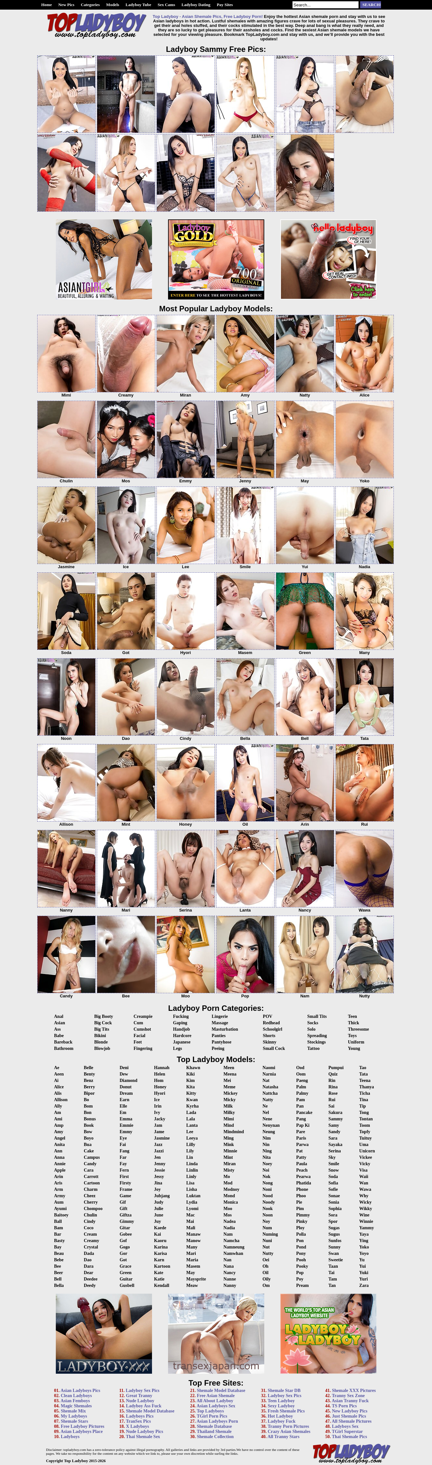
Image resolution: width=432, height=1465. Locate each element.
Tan (332, 1285)
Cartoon (92, 1183)
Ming (229, 1138)
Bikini (100, 1035)
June (158, 1215)
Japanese (181, 1042)
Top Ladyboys (210, 1411)
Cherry (91, 1202)
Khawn (193, 1067)
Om (266, 1285)
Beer (58, 1272)
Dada (89, 1253)
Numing (270, 1234)
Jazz (158, 1144)
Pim (300, 1208)
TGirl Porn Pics (212, 1416)
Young (354, 1048)
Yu (362, 1259)
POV (268, 1016)
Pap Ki (302, 1125)
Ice (157, 1099)
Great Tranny (139, 1395)
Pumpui (335, 1067)
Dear (88, 1272)
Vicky (364, 1163)
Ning (267, 1151)
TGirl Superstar (347, 1431)
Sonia (333, 1202)
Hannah (161, 1067)
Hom (159, 1080)
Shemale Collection (215, 1436)
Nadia (229, 1227)
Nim (266, 1138)
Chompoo (93, 1208)
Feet (138, 1042)
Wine (364, 1215)
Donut (125, 1086)
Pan (299, 1106)
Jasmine (162, 1138)
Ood (300, 1067)
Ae (56, 1067)
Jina (158, 1183)
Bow (88, 1131)
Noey (267, 1163)
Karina (161, 1247)
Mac (190, 1215)
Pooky (302, 1266)
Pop (299, 1272)
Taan (333, 1266)
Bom (88, 1106)
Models (112, 4)
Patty (301, 1157)
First (124, 1176)
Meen (229, 1067)
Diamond (128, 1080)
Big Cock (103, 1022)
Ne (264, 1106)
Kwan (192, 1099)
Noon (267, 1215)
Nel (265, 1112)
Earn (124, 1099)
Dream (126, 1093)
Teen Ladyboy (281, 1400)
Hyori (159, 1093)
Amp (59, 1125)
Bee (57, 1266)
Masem (193, 1266)
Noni (267, 1189)
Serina (334, 1151)
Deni (124, 1067)
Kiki (190, 1074)
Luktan (193, 1195)
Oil (265, 1272)
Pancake (304, 1112)
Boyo (88, 1138)
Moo (228, 1208)
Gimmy (127, 1221)
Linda (192, 1163)
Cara (88, 1170)
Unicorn (367, 1151)
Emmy (126, 1131)
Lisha (191, 1189)
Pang (301, 1119)
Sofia (333, 1183)
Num (267, 1227)
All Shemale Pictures (351, 1421)
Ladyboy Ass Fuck (143, 1406)
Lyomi (192, 1208)
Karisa (160, 1253)
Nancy (230, 1272)
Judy (159, 1202)
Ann (58, 1151)
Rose (333, 1093)
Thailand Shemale (214, 1431)
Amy (59, 1131)
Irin (157, 1106)
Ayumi (60, 1208)
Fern (124, 1170)
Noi (265, 1170)
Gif (123, 1202)
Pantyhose (221, 1042)
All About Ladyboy (215, 1400)
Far (123, 1157)
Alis (58, 1093)
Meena (230, 1074)
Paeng (302, 1080)
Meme (229, 1086)
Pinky (301, 1221)
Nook (267, 1208)
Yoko (364, 1247)
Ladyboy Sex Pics (142, 1390)
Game (125, 1195)
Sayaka (335, 1144)
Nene (267, 1119)
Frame (126, 1189)
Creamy (91, 1240)
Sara (332, 1138)
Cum (138, 1022)
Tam (332, 1279)
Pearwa (303, 1176)
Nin (265, 1144)
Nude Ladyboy (140, 1400)
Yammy (366, 1227)
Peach (302, 1170)
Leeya (192, 1138)
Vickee (365, 1157)
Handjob (181, 1029)
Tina (363, 1099)
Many (192, 1247)
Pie (299, 1202)
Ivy (157, 1112)
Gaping (180, 1022)
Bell (58, 1279)
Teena (364, 1080)
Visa (363, 1170)
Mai (190, 1221)
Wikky (365, 1208)
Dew (124, 1074)
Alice (59, 1086)
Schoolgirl (273, 1029)
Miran (230, 1163)
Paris (301, 1138)
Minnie (230, 1151)
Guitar (126, 1279)
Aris (58, 1183)
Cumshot (142, 1029)
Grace (125, 1266)
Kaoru (160, 1240)
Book (89, 1125)
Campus (92, 1157)
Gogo (125, 1247)
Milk (228, 1106)
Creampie (143, 1016)
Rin (331, 1080)
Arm (58, 1189)
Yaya (364, 1234)
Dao (87, 1259)
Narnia (269, 1074)
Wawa (365, 1189)
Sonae (334, 1195)
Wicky (365, 1202)
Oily (266, 1279)
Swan (333, 1253)
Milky (229, 1112)
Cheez (90, 1195)
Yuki (363, 1272)
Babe (59, 1035)
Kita (190, 1086)
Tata (363, 1074)
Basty (59, 1240)
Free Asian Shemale (216, 1395)
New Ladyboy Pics (349, 1411)
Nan (228, 1259)
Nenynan (271, 1125)
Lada (191, 1112)
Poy (299, 1279)
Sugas (334, 1227)
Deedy (90, 1285)
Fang (124, 1151)
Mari (191, 1253)
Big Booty (103, 1016)
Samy (333, 1125)
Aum (59, 1202)
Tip (362, 1106)
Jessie (159, 1170)
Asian (59, 1022)
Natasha (270, 1086)
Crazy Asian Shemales (289, 1431)
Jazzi (159, 1151)
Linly (191, 1176)
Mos (228, 1215)
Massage (220, 1022)
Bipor (89, 1093)
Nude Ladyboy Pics (144, 1431)
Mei (227, 1080)
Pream (302, 1285)
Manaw (193, 1234)
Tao (362, 1067)
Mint (228, 1157)
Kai (157, 1234)
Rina (333, 1086)
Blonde (101, 1042)
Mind (229, 1125)
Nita (266, 1157)
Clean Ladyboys (76, 1395)
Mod (228, 1183)
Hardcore (182, 1035)
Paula (301, 1163)
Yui (362, 1266)
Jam (158, 1125)
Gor (123, 1253)
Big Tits (101, 1029)
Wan (363, 1183)
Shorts (269, 1035)
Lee (189, 1131)
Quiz (333, 1074)
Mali (190, 1227)
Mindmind (234, 1131)
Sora (332, 1215)
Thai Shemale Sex (143, 1436)
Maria (192, 1259)
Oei (265, 1259)
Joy (157, 1189)
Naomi (268, 1067)
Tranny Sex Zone (348, 1395)
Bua (87, 1144)
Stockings (316, 1042)
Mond (229, 1195)
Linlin (192, 1170)
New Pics (66, 4)
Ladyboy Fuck (282, 1421)
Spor (333, 1221)
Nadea (230, 1221)
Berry (89, 1086)
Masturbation (225, 1029)
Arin (58, 1176)
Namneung (234, 1247)
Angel (59, 1138)
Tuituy (365, 1138)
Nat (265, 1080)
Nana (229, 1266)
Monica (231, 1202)
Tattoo (313, 1048)
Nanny (230, 1285)
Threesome (358, 1029)
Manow (193, 1240)
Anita (59, 1144)
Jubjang (162, 1195)
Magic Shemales (76, 1406)
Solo (311, 1029)
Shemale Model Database (150, 1411)
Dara (88, 1266)
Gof (123, 1240)
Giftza (125, 1215)
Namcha (232, 1240)
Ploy (300, 1227)
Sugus (334, 1234)
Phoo (301, 1195)
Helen (159, 1074)
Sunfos (334, 1240)
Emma (126, 1119)
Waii (363, 1176)
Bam (58, 1227)
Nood (267, 1195)
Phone (302, 1189)
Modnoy (232, 1189)
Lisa (190, 1183)
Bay (58, 1247)
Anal (59, 1016)
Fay (123, 1163)
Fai (123, 1144)
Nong (267, 1183)
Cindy (90, 1221)
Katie (159, 1279)
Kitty (191, 1093)
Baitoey (61, 1215)
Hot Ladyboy (280, 1416)
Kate (158, 1272)
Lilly (190, 1144)
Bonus (90, 1119)
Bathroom (63, 1048)
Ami (58, 1119)
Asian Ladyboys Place (82, 1431)
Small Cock (274, 1048)
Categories (90, 4)
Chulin (90, 1215)
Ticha (364, 1093)
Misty (229, 1170)
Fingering (143, 1048)
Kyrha (192, 1106)
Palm (301, 1086)
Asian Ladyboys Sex (216, 1406)
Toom (364, 1125)
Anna (59, 1157)
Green (125, 1272)
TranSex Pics (138, 1421)
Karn (159, 1259)
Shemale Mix (73, 1411)
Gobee (126, 1234)
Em (123, 1112)
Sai (331, 1106)
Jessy (159, 1176)
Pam (300, 1099)
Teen (352, 1016)
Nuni (267, 1240)
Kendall (161, 1285)
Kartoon (162, 1266)
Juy (157, 1221)
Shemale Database (214, 1426)
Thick (353, 1022)
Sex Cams (166, 4)
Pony (301, 1253)
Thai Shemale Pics (349, 1436)
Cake (89, 1151)
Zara (364, 1285)
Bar (58, 1234)
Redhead (271, 1022)
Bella (59, 1285)
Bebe (59, 1259)
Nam (228, 1234)
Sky (332, 1157)
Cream (90, 1234)
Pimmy (303, 1215)
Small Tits (317, 1016)
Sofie (333, 1189)
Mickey (231, 1093)
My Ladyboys (74, 1416)
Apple (60, 1170)
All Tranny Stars (283, 1436)
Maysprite (196, 1279)
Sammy (335, 1119)
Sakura (335, 1112)
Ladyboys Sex (345, 1426)
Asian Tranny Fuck (350, 1400)
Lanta (192, 1125)
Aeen (59, 1074)
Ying (363, 1240)
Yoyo (364, 1253)
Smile (333, 1163)
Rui (331, 1099)
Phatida (303, 1183)
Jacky (159, 1119)
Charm (90, 1189)
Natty (267, 1099)
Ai (56, 1080)
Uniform (356, 1042)
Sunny (334, 1247)
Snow (333, 1170)
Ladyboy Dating (196, 4)
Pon (299, 1240)
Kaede (160, 1227)
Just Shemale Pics (349, 1416)
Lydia (191, 1202)
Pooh (301, 1259)
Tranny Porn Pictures (288, 1426)
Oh (265, 1266)
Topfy (364, 1131)
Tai (331, 1272)
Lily (190, 1151)
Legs (177, 1048)
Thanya (366, 1086)
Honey (160, 1086)
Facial (140, 1035)
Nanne (230, 1279)
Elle (123, 1106)
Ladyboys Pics (140, 1416)
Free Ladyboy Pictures (83, 1426)
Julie (158, 1208)
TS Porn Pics (344, 1406)
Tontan (366, 1119)
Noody (268, 1202)
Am (57, 1112)
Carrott (91, 1176)
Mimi (229, 1119)
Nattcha (269, 1093)
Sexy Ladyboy (281, 1406)
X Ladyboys (137, 1426)
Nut (266, 1247)
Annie (60, 1163)
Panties (219, 1035)
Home (46, 4)
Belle (88, 1067)
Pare (300, 1131)
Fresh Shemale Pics (286, 1411)
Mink (229, 1144)
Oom (301, 1074)
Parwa (302, 1144)
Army (59, 1195)
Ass (57, 1029)
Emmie (126, 1125)
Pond (301, 1247)
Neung (268, 1131)
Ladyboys (70, 1436)
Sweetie (335, 1259)
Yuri (363, 1279)
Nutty (267, 1253)
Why (363, 1195)
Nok (266, 1176)
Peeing (218, 1048)
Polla (301, 1234)
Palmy (302, 1093)
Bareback (63, 1042)
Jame (159, 1131)
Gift (123, 1208)
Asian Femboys (75, 1400)
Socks (312, 1022)
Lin (189, 1157)
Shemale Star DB (284, 1390)
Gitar (125, 1227)
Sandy (334, 1131)
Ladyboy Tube (138, 4)
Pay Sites (225, 4)
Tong (364, 1112)
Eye (123, 1138)
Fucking (181, 1016)
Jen (157, 1157)
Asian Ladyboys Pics (80, 1390)
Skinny (269, 1042)
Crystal (91, 1247)
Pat (299, 1151)
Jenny (159, 1163)
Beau (59, 1253)
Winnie (366, 1221)
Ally (58, 1106)
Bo (86, 1099)
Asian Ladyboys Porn (217, 1421)
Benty (89, 1074)
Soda (333, 1176)
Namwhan (233, 1253)
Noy (266, 1221)
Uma (363, 1144)
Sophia (335, 1208)
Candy (90, 1163)
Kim (190, 1080)
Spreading (317, 1035)
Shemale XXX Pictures (354, 1390)
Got (123, 1259)
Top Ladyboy (76, 1460)
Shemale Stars (74, 1421)
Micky (230, 1099)
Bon (87, 1112)
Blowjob (102, 1048)
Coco (88, 1227)
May (190, 1272)
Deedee (90, 1279)
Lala (190, 1119)
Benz (88, 1080)
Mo (227, 1176)
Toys (352, 1035)
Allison (61, 1099)
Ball (58, 1221)
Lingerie (220, 1016)
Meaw (192, 1285)
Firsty (125, 1183)
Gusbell (127, 1285)
